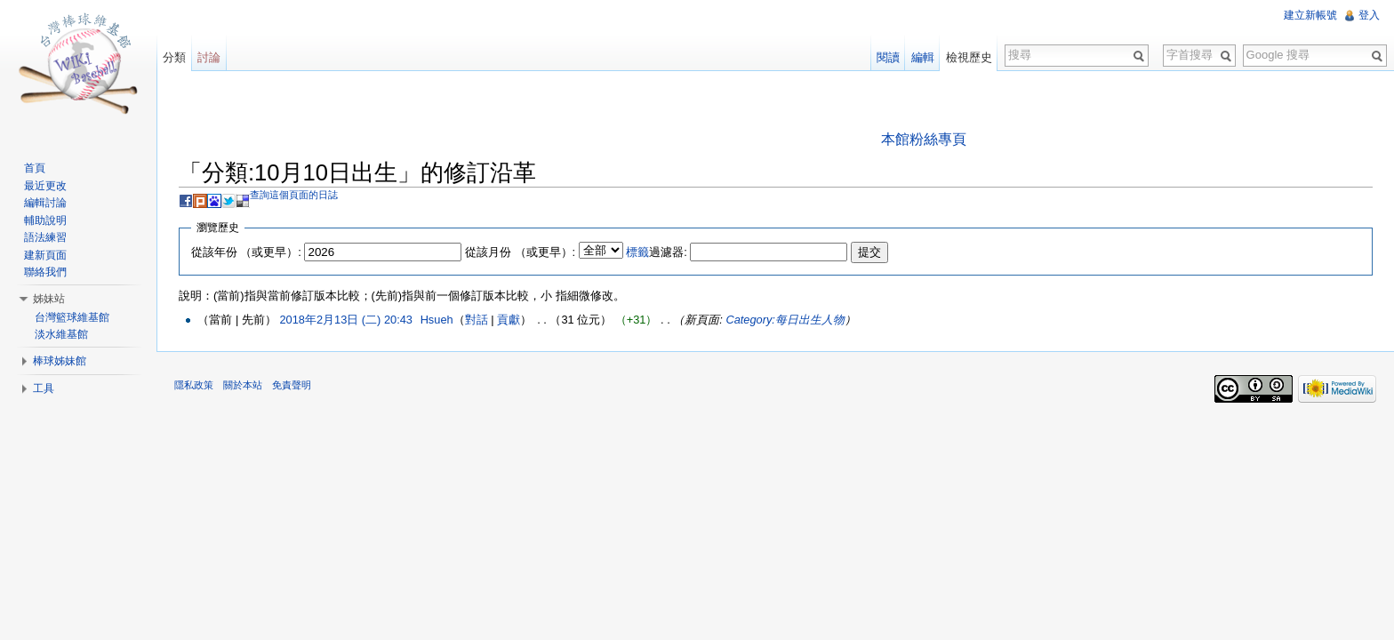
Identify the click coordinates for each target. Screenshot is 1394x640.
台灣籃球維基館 (72, 317)
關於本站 (242, 385)
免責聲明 (291, 385)
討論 (208, 57)
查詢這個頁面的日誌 (294, 194)
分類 (174, 57)
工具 (43, 388)
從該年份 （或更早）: (246, 252)
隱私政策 (193, 385)
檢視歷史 (969, 57)
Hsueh (437, 319)
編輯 (922, 57)
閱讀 (888, 57)
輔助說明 (45, 220)
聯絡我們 (45, 272)
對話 (476, 319)
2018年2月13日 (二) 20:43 (345, 319)
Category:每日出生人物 (784, 319)
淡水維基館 (61, 334)
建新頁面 (45, 255)
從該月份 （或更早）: (520, 252)
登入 (1369, 15)
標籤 (637, 252)
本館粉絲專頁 (923, 139)
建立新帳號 (1310, 15)
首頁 (34, 168)
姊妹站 (49, 298)
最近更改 (45, 186)
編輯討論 (45, 202)
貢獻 (508, 319)
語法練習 (45, 237)
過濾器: (656, 252)
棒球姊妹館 (59, 361)
